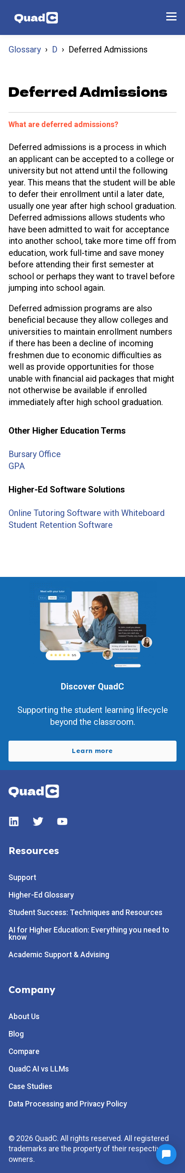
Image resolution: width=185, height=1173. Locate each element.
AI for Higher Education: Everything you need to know (89, 934)
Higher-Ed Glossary (41, 895)
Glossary (25, 49)
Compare (24, 1051)
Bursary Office (35, 454)
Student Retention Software (61, 525)
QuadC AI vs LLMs (39, 1069)
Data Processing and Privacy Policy (68, 1104)
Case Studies (30, 1086)
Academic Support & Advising (59, 955)
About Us (24, 1016)
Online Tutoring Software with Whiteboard (87, 513)
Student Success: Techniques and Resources (85, 912)
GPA (17, 466)
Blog (16, 1034)
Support (22, 877)
